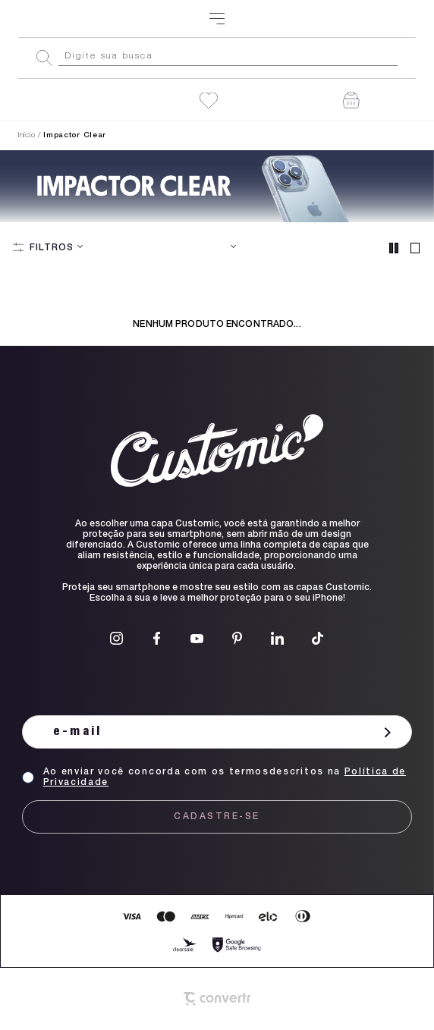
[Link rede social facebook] (156, 638)
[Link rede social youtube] (197, 638)
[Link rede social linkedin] (277, 638)
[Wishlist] (209, 100)
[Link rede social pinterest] (237, 638)
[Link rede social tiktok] (317, 638)
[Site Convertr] (217, 999)
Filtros (52, 248)
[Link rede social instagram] (116, 638)
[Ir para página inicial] (26, 135)
